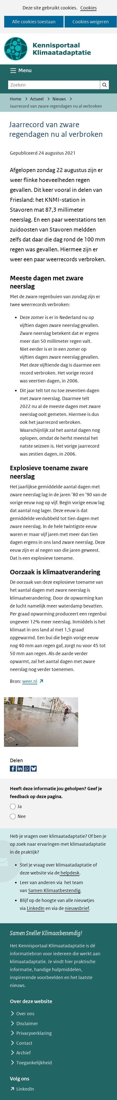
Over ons (25, 1013)
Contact (24, 1043)
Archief (23, 1053)
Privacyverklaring (34, 1033)
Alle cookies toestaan (34, 22)
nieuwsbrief (77, 908)
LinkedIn (36, 908)
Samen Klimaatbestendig (54, 890)
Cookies (88, 8)
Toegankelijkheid (34, 1063)
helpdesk (69, 873)
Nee (22, 816)
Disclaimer (27, 1023)
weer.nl (33, 681)
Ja (20, 806)
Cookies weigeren (90, 22)
